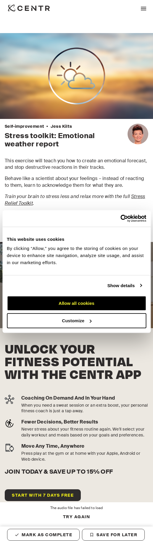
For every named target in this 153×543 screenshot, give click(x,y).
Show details (121, 285)
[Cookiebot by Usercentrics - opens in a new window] (120, 218)
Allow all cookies (76, 303)
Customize (76, 320)
